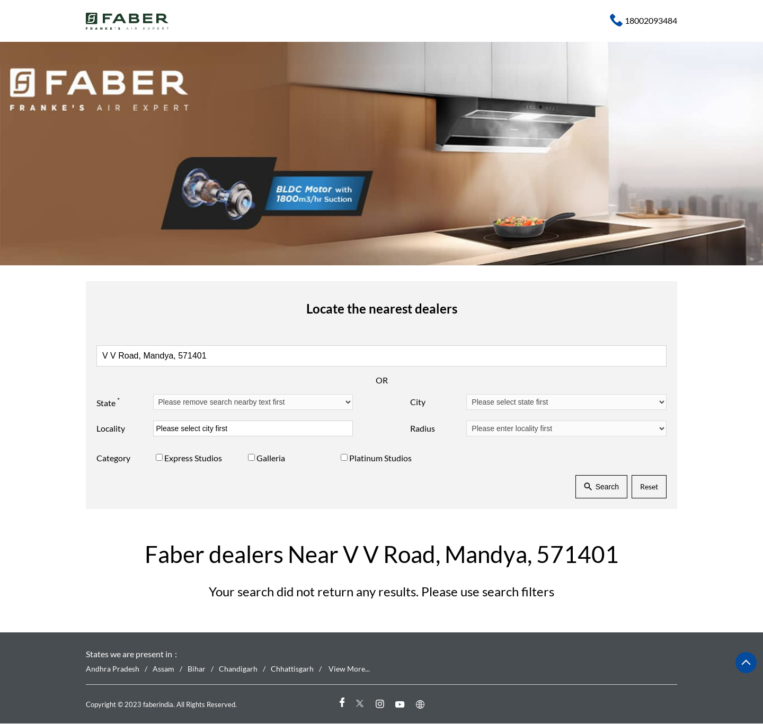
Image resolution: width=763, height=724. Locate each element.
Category (113, 458)
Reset (649, 486)
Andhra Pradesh (112, 669)
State (108, 401)
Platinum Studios (380, 458)
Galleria (270, 458)
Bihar (197, 669)
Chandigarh (238, 669)
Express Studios (193, 458)
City (417, 402)
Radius (422, 428)
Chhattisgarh (292, 669)
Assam (163, 669)
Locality (110, 428)
